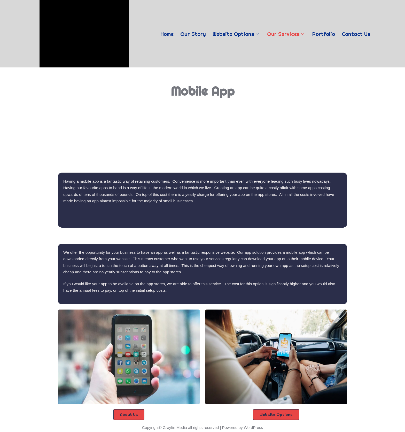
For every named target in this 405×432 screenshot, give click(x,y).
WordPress (253, 427)
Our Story (192, 33)
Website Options (235, 33)
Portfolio (325, 33)
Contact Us (358, 33)
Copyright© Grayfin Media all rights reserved (181, 427)
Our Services (286, 33)
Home (164, 33)
